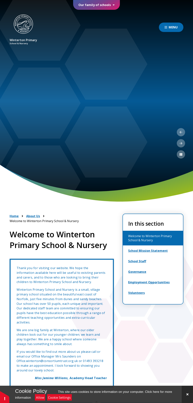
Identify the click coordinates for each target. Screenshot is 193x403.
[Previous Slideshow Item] (181, 132)
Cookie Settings (59, 397)
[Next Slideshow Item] (181, 143)
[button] (4, 397)
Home (14, 216)
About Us (33, 216)
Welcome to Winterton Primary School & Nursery (44, 221)
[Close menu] (171, 27)
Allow (40, 397)
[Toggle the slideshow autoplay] (181, 154)
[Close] (187, 394)
